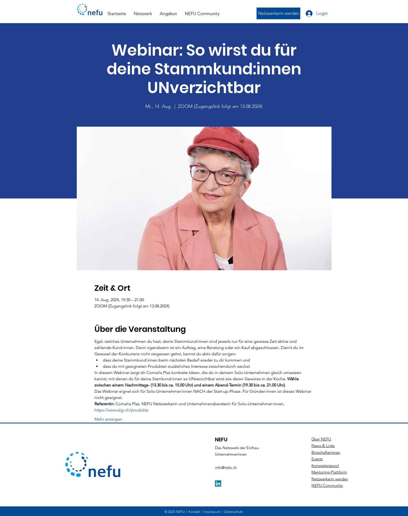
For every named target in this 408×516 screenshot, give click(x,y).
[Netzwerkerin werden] (278, 13)
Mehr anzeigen (108, 419)
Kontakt (194, 512)
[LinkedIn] (218, 483)
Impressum (212, 512)
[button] (143, 13)
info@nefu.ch (226, 467)
